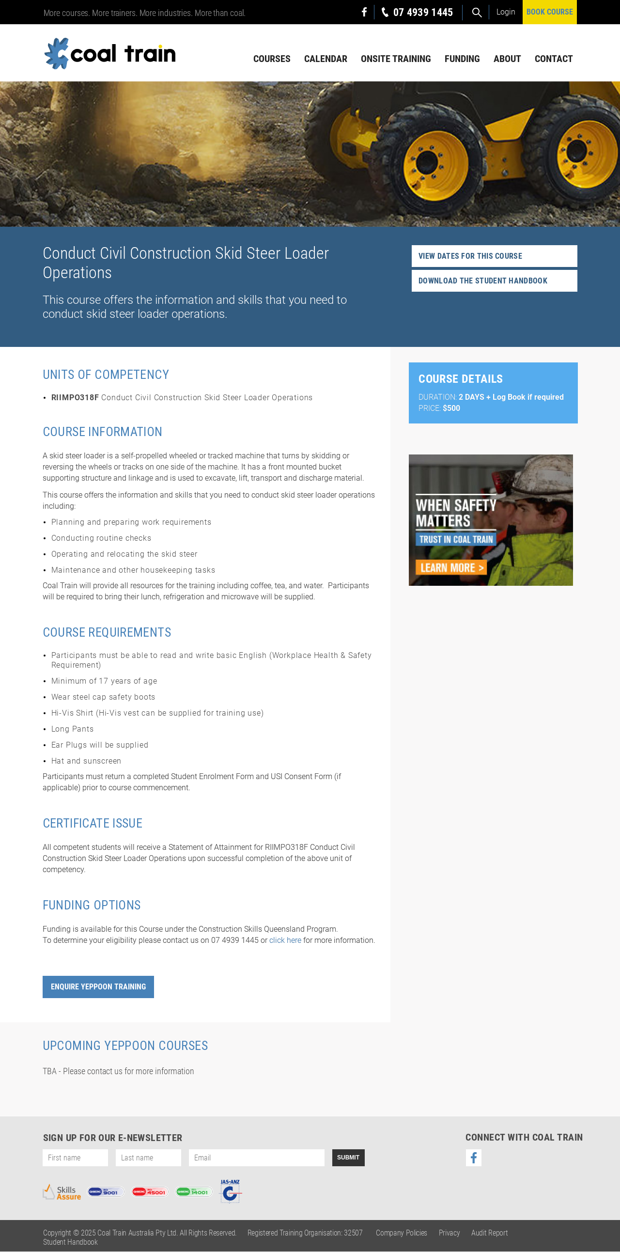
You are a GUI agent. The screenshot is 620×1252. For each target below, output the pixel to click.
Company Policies (401, 1233)
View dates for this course (470, 256)
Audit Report (489, 1233)
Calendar (325, 58)
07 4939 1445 (423, 12)
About (507, 58)
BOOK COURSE (550, 11)
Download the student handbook (482, 281)
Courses (272, 58)
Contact (554, 58)
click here (285, 940)
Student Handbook (70, 1242)
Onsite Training (396, 58)
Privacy (449, 1233)
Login (505, 11)
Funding (462, 58)
